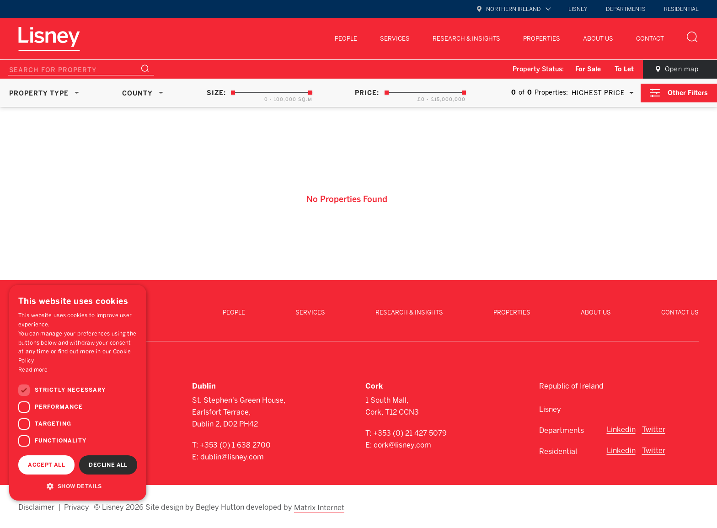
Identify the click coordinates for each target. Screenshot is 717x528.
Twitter (653, 428)
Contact (650, 38)
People (346, 38)
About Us (598, 38)
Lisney (578, 9)
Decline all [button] (108, 465)
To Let (621, 69)
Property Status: (536, 69)
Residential (681, 9)
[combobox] (600, 92)
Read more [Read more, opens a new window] (33, 370)
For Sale (586, 69)
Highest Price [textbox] (598, 93)
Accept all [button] (46, 465)
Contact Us (680, 312)
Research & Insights (466, 38)
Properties (541, 38)
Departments (626, 9)
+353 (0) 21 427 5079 (410, 432)
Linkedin (621, 428)
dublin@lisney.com (232, 456)
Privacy (76, 506)
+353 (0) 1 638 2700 (235, 444)
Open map (680, 69)
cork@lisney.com (402, 444)
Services (395, 38)
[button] (77, 485)
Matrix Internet (319, 506)
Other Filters (688, 92)
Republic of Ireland (571, 385)
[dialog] (77, 393)
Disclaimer (36, 506)
